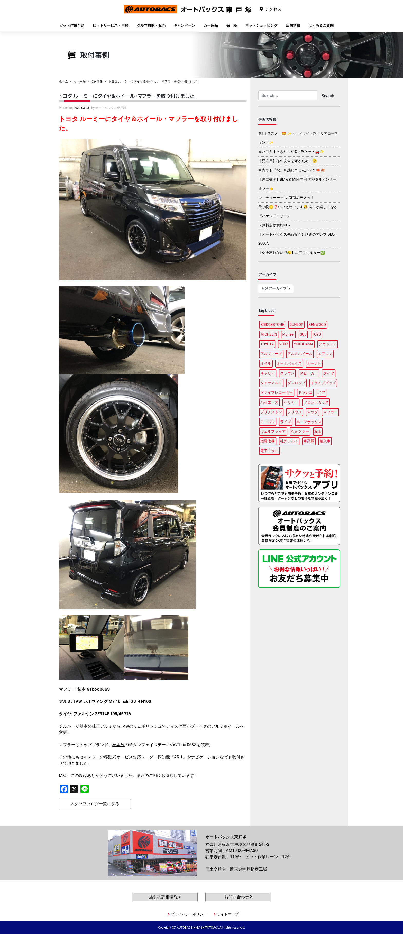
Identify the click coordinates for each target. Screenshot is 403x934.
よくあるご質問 (321, 25)
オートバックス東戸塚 (188, 13)
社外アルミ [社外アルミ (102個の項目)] (289, 441)
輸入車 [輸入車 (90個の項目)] (325, 441)
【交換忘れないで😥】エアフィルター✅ (291, 253)
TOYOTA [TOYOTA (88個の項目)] (267, 344)
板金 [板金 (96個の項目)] (318, 431)
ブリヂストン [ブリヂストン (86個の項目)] (271, 412)
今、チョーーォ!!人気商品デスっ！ (286, 198)
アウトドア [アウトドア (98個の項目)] (328, 344)
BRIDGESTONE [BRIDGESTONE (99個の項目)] (272, 325)
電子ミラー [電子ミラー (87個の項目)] (269, 451)
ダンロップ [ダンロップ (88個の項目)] (296, 383)
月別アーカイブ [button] (274, 288)
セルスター (89, 757)
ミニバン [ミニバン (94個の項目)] (267, 422)
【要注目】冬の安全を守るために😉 (287, 161)
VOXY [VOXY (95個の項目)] (283, 344)
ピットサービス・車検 (111, 25)
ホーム (63, 81)
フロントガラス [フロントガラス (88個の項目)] (316, 402)
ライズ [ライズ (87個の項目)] (285, 422)
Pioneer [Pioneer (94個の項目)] (288, 334)
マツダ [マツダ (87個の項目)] (312, 412)
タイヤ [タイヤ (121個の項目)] (328, 373)
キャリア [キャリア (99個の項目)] (267, 373)
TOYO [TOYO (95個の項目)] (316, 334)
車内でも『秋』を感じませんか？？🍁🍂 (291, 170)
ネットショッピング (261, 25)
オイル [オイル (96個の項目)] (265, 363)
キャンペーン (184, 25)
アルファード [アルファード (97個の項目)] (271, 354)
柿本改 (118, 744)
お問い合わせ (238, 896)
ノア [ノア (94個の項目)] (321, 392)
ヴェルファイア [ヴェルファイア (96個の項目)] (273, 431)
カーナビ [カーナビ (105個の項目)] (314, 363)
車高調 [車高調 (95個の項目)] (309, 441)
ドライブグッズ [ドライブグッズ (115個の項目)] (323, 383)
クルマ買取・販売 (151, 25)
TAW (125, 726)
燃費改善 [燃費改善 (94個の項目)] (267, 441)
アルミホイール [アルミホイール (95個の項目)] (300, 354)
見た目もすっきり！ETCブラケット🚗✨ (291, 152)
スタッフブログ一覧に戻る (95, 803)
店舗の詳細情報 (165, 896)
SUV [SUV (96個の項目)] (303, 334)
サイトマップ (228, 914)
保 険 (231, 25)
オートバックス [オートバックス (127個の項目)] (289, 363)
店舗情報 (293, 25)
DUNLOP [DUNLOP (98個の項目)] (296, 325)
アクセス (273, 9)
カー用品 (211, 25)
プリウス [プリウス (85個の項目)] (294, 412)
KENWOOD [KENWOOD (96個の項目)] (317, 325)
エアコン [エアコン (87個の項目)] (325, 354)
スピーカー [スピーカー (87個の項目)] (309, 373)
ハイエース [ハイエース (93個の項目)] (269, 402)
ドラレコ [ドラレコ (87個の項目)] (305, 392)
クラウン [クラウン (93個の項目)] (287, 373)
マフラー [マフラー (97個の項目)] (330, 412)
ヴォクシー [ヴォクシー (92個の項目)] (300, 431)
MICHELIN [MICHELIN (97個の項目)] (268, 334)
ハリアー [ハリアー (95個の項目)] (291, 402)
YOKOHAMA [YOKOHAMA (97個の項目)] (303, 344)
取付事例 (97, 81)
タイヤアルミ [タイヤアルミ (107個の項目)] (271, 383)
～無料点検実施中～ (274, 225)
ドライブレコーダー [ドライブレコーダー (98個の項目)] (276, 392)
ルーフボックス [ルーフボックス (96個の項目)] (309, 422)
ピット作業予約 (71, 25)
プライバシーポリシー (189, 914)
